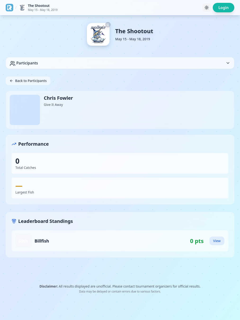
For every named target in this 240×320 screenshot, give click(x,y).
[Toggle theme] (206, 7)
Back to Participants (28, 80)
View (217, 241)
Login (223, 7)
